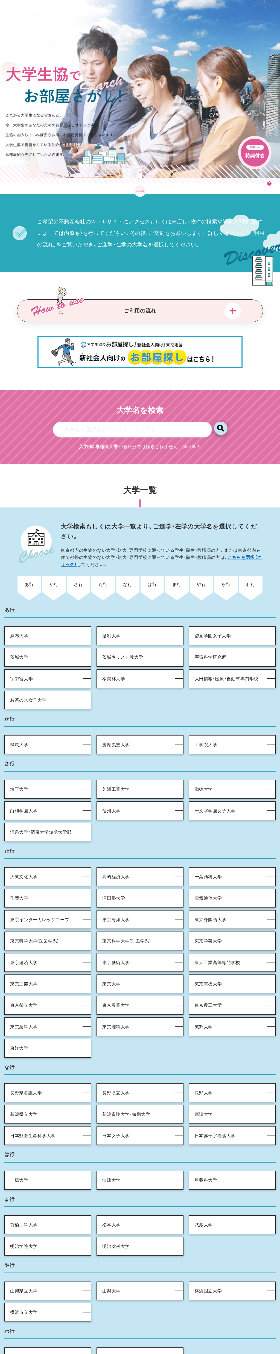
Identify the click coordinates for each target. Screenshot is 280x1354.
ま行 (176, 556)
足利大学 (111, 607)
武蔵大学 (204, 1196)
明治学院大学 (23, 1218)
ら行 (226, 556)
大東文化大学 (23, 848)
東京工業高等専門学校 (217, 934)
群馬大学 (19, 716)
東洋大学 (19, 1020)
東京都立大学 (23, 977)
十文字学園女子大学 (215, 782)
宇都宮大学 (21, 650)
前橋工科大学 (23, 1196)
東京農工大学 (208, 977)
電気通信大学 (208, 869)
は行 (152, 556)
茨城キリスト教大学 (122, 629)
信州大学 (111, 782)
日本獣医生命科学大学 (33, 1107)
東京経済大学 (23, 934)
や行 (201, 556)
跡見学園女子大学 (213, 607)
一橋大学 (19, 1152)
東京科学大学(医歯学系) (34, 912)
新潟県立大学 (23, 1085)
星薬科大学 (206, 1152)
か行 (53, 556)
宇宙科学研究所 (210, 629)
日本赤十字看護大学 (215, 1107)
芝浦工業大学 (116, 761)
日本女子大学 (116, 1107)
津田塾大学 (113, 869)
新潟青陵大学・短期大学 (126, 1085)
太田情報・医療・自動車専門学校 (227, 650)
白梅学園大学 (23, 782)
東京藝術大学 (116, 934)
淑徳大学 (204, 761)
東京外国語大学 (210, 891)
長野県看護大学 (26, 1064)
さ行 (78, 556)
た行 (102, 556)
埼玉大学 (19, 761)
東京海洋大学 (116, 891)
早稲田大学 (113, 1328)
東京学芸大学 (208, 912)
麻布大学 (19, 607)
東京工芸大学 (23, 955)
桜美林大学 (113, 650)
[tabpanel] (140, 72)
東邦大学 (204, 998)
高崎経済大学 (116, 848)
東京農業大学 (116, 977)
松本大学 (111, 1196)
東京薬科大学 (23, 998)
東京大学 (111, 955)
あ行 (29, 556)
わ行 (250, 556)
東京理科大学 (116, 998)
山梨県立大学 (23, 1262)
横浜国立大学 (208, 1262)
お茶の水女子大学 (28, 672)
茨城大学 (19, 629)
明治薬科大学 (116, 1218)
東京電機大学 (208, 955)
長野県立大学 (116, 1064)
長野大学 (204, 1064)
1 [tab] (268, 149)
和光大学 (19, 1328)
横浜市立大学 (23, 1284)
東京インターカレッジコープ (39, 891)
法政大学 (111, 1152)
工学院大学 (206, 716)
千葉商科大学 (208, 848)
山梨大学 (111, 1262)
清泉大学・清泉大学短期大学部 (41, 804)
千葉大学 (19, 869)
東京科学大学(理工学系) (126, 912)
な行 (127, 556)
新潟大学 (204, 1085)
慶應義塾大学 (116, 716)
